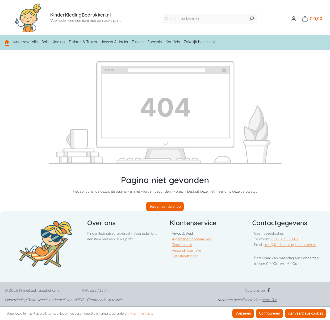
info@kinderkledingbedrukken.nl (290, 244)
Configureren (269, 313)
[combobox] (204, 18)
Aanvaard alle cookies (305, 313)
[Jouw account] (293, 18)
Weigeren (243, 313)
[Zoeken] (251, 18)
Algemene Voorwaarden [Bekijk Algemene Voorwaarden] (191, 239)
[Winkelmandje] (312, 18)
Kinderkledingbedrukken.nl (40, 290)
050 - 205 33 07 (284, 239)
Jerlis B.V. (270, 300)
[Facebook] (268, 290)
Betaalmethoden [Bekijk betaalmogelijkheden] (185, 256)
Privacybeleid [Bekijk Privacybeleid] (182, 233)
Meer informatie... (142, 313)
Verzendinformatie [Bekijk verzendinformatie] (186, 250)
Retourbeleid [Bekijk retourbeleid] (182, 244)
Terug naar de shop (165, 206)
